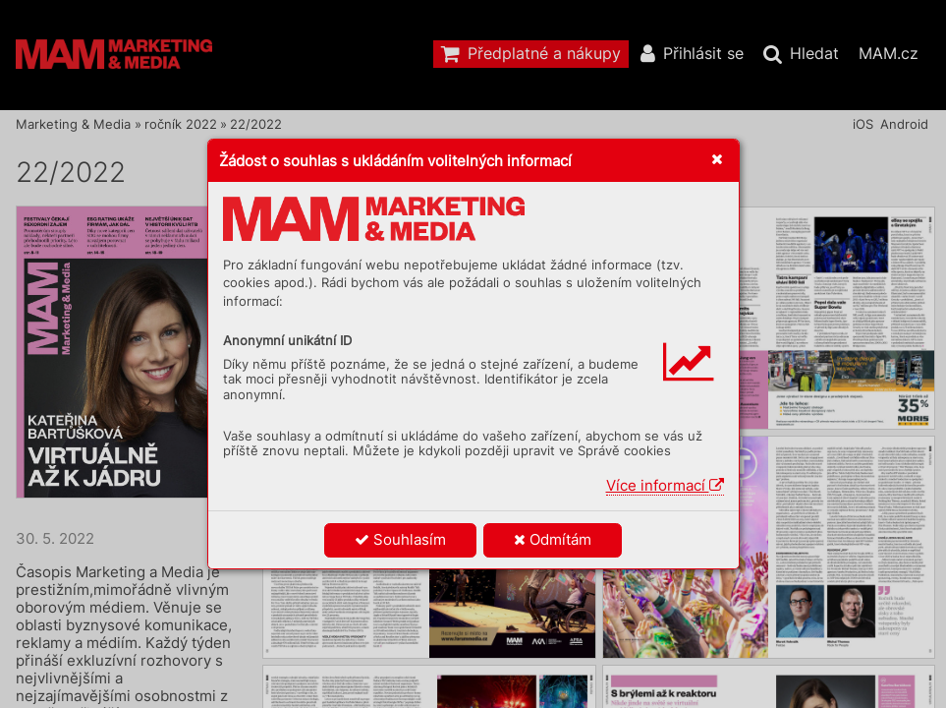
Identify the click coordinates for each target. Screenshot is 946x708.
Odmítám (552, 539)
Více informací (665, 485)
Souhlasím (400, 539)
